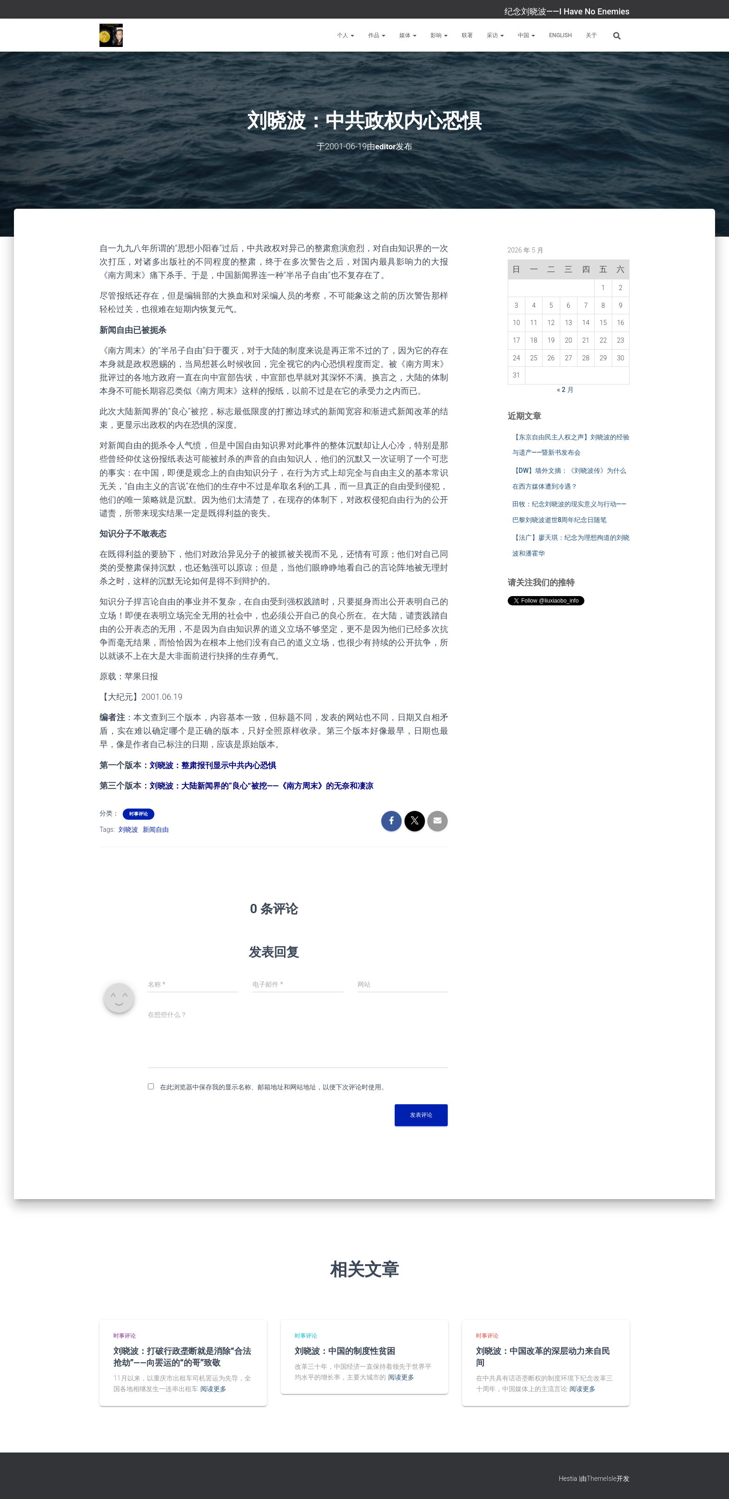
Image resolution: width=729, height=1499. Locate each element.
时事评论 (138, 813)
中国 (526, 35)
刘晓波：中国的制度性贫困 (345, 1350)
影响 (439, 35)
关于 (591, 35)
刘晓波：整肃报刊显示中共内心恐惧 (217, 764)
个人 (345, 35)
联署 (467, 35)
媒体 (408, 35)
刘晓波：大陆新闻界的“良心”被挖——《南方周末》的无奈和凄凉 (268, 785)
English (560, 35)
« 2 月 (565, 389)
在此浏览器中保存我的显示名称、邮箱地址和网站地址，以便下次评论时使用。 (274, 1087)
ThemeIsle (601, 1478)
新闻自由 (156, 829)
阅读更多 (213, 1389)
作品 (376, 35)
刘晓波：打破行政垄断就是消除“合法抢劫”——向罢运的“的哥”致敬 (182, 1356)
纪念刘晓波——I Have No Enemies (567, 11)
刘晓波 (128, 829)
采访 (495, 35)
